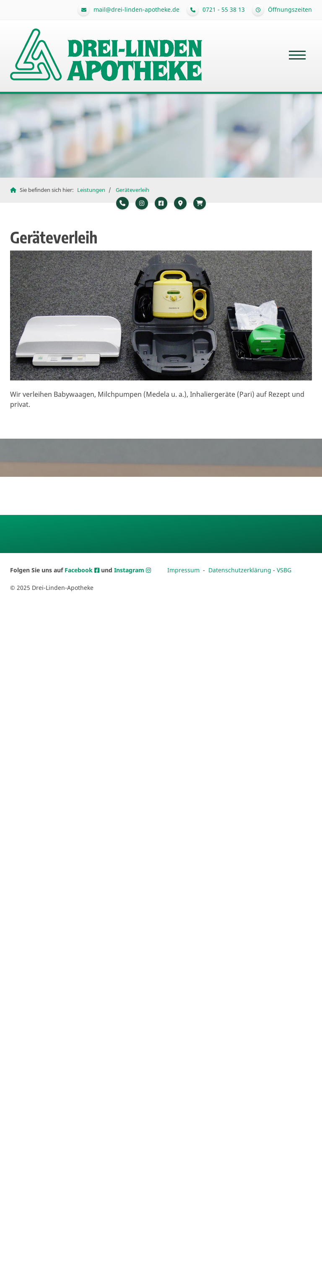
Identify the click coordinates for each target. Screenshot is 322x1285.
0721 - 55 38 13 (224, 9)
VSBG (284, 570)
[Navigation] (297, 55)
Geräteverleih (132, 190)
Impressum (183, 570)
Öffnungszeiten (290, 9)
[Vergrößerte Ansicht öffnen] (161, 315)
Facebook (79, 570)
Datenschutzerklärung (239, 570)
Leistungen (91, 190)
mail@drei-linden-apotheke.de (136, 9)
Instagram (130, 570)
